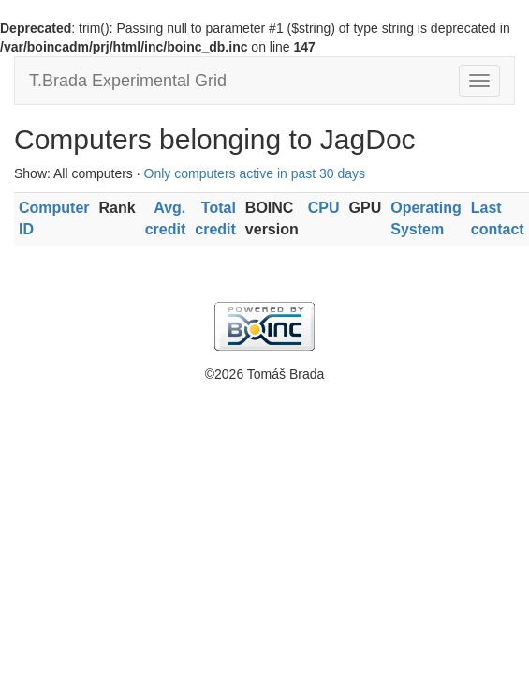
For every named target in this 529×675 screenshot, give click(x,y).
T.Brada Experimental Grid (128, 80)
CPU (324, 208)
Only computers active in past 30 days (255, 173)
